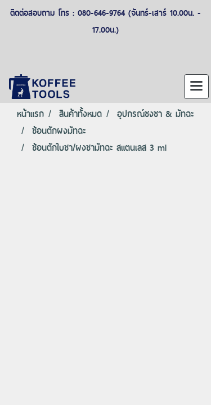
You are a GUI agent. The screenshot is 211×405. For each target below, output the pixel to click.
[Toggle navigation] (196, 86)
